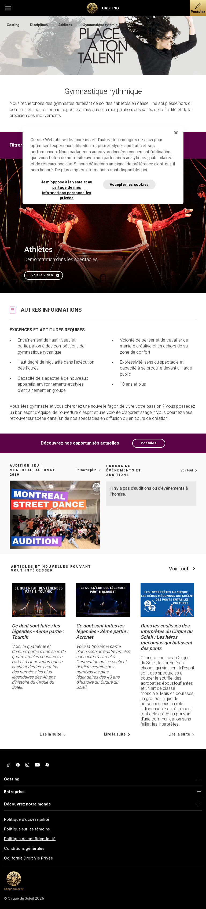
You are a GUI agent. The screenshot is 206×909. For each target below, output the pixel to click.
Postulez (148, 443)
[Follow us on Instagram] (27, 764)
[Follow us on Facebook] (18, 764)
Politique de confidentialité (30, 838)
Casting (13, 25)
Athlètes (65, 25)
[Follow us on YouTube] (37, 764)
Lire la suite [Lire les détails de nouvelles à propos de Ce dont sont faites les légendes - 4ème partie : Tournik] (50, 734)
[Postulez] (198, 8)
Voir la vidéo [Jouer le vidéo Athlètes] (42, 275)
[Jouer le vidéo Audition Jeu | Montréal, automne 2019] (55, 514)
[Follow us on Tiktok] (8, 764)
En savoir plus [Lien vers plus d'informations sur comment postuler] (86, 470)
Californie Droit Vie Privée (28, 858)
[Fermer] (176, 133)
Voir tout (187, 470)
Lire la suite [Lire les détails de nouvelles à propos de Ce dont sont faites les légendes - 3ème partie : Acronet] (115, 734)
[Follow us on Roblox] (47, 764)
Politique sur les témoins (27, 829)
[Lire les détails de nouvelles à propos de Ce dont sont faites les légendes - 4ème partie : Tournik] (38, 599)
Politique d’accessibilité (26, 819)
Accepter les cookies (129, 184)
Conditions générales (24, 848)
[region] (103, 165)
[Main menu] (8, 8)
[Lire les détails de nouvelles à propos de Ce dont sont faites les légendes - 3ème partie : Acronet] (103, 599)
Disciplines (39, 25)
